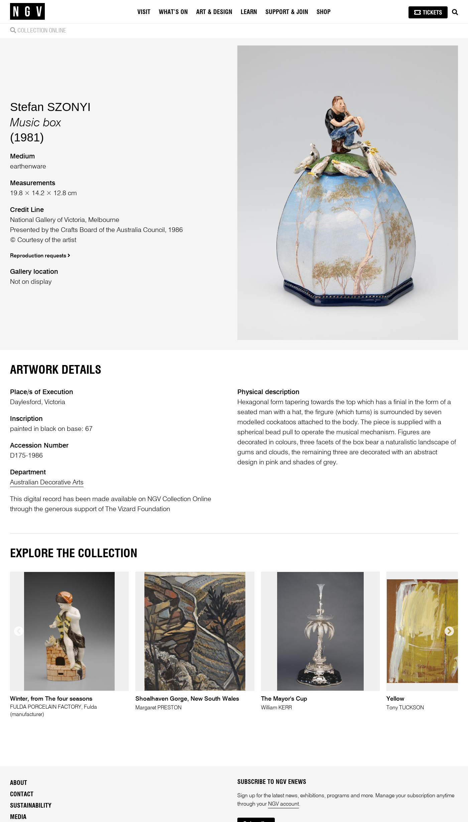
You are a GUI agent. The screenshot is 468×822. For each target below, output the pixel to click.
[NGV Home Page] (27, 11)
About (18, 783)
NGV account (283, 804)
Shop (324, 12)
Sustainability (30, 806)
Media (18, 817)
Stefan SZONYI (50, 106)
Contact (21, 795)
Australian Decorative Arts (47, 482)
